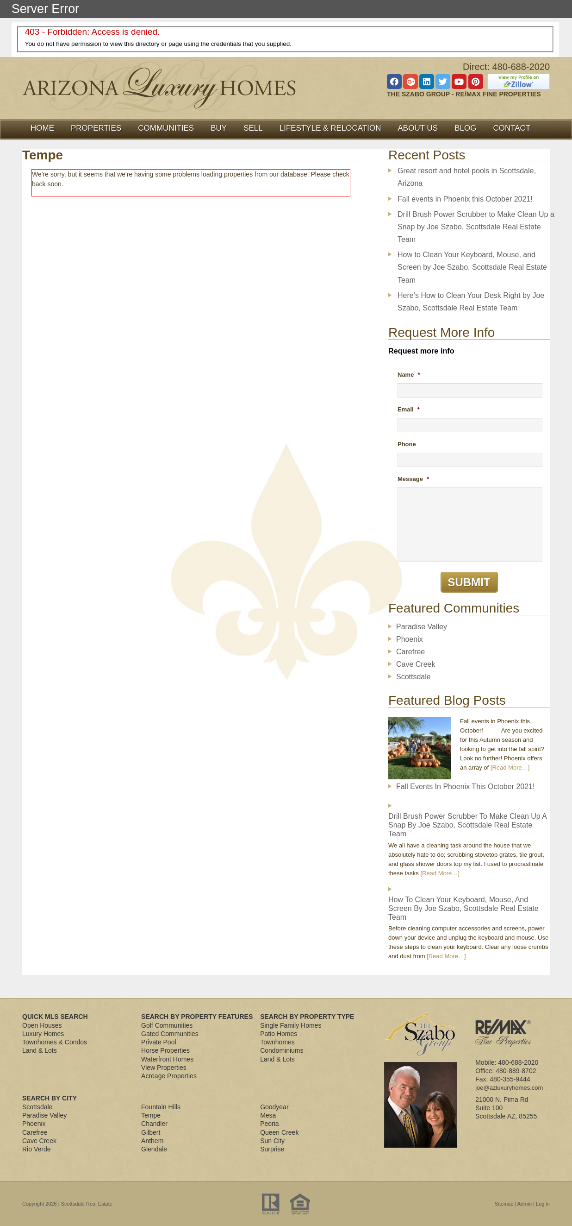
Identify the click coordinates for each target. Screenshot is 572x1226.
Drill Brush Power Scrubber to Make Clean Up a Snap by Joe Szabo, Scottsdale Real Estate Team (476, 226)
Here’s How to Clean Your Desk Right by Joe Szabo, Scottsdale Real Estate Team (471, 301)
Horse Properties (165, 1050)
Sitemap (504, 1204)
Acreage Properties (169, 1076)
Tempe (151, 1115)
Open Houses (42, 1025)
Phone (407, 444)
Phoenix (409, 639)
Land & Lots (39, 1050)
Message (413, 478)
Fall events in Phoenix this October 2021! (465, 199)
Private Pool (158, 1042)
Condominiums (281, 1050)
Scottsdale (413, 677)
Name (409, 374)
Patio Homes (278, 1033)
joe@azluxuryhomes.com (509, 1087)
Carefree (410, 652)
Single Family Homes (290, 1025)
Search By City (49, 1098)
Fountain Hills (160, 1107)
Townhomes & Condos (54, 1042)
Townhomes (277, 1042)
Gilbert (150, 1132)
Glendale (154, 1149)
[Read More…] (510, 767)
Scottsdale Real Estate (86, 1204)
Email (409, 409)
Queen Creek (279, 1132)
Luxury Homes (43, 1033)
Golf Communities (167, 1025)
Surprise (272, 1149)
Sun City (272, 1140)
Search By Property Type (307, 1016)
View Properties (164, 1067)
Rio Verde (36, 1149)
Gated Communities (170, 1033)
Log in (543, 1204)
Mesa (268, 1115)
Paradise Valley (421, 627)
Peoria (269, 1123)
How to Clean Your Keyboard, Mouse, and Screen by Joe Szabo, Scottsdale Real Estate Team (472, 267)
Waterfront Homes (167, 1059)
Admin (524, 1204)
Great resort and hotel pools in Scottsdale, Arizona (467, 177)
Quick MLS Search (55, 1016)
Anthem (152, 1140)
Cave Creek (415, 664)
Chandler (154, 1123)
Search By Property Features (197, 1016)
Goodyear (274, 1107)
